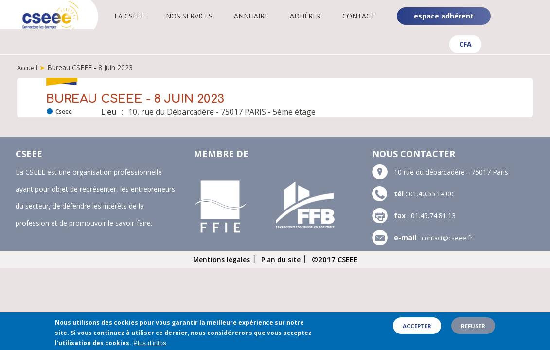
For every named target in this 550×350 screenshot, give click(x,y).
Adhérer (314, 15)
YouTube (534, 24)
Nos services (198, 15)
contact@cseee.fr (449, 237)
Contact (368, 15)
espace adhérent (444, 15)
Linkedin (533, 9)
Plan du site (282, 258)
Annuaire (260, 15)
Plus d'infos (149, 346)
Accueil (28, 67)
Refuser (473, 329)
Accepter (417, 329)
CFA (465, 44)
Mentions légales (220, 258)
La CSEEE (139, 15)
